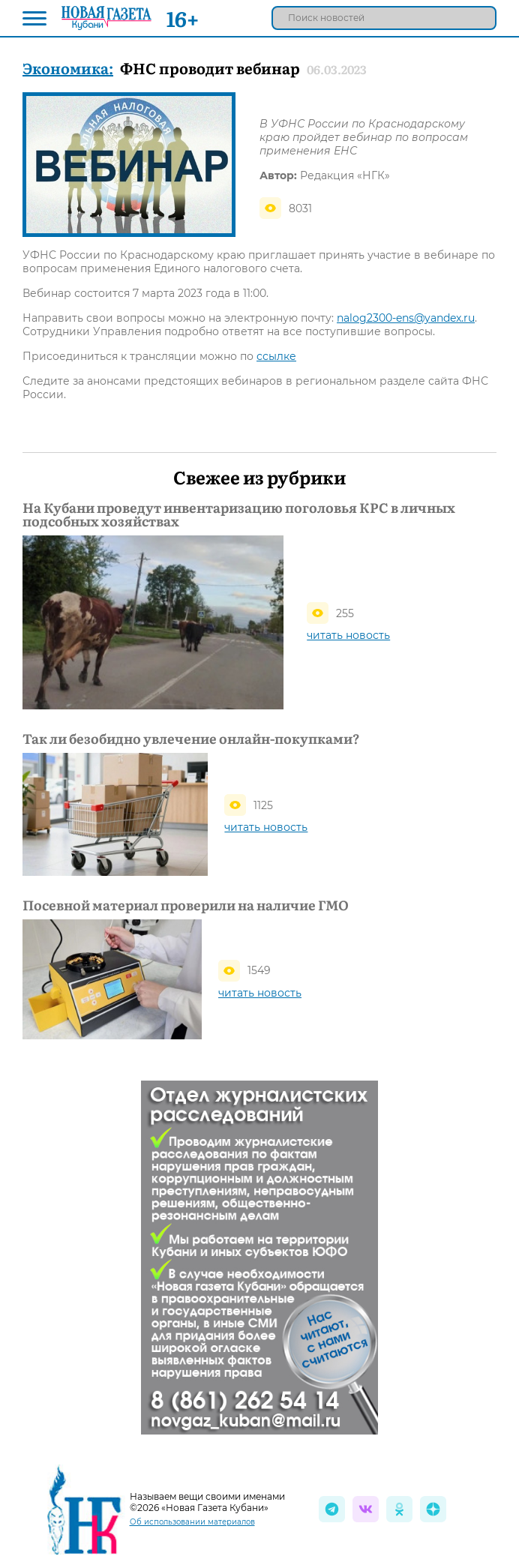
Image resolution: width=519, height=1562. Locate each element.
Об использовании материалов (192, 1522)
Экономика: (67, 67)
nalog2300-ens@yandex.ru (406, 318)
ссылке (276, 356)
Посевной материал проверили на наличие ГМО (185, 905)
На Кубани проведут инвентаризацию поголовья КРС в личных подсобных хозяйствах (238, 514)
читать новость (348, 635)
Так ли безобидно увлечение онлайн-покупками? (190, 738)
